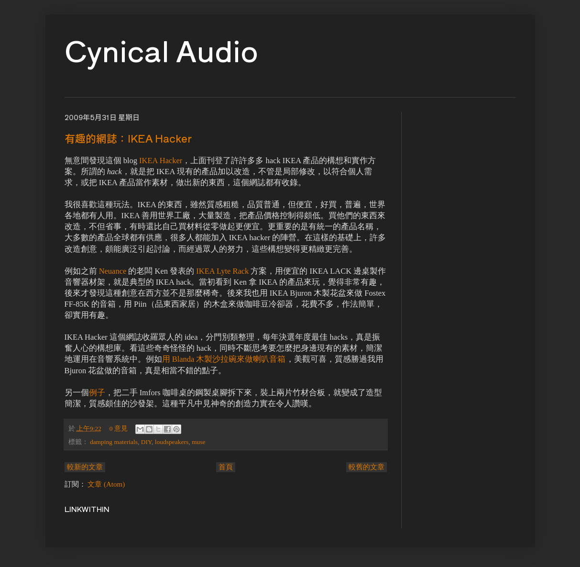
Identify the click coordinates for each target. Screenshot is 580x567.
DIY (146, 441)
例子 (97, 392)
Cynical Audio (161, 49)
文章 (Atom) (106, 484)
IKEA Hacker (160, 160)
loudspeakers (171, 441)
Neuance (113, 271)
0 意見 (118, 428)
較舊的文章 (366, 467)
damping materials (114, 441)
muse (199, 441)
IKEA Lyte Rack (222, 271)
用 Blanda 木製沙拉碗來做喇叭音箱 (224, 359)
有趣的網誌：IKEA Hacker (128, 137)
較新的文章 (85, 467)
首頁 (226, 467)
